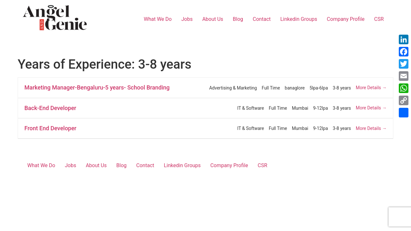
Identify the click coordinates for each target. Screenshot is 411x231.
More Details (371, 87)
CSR (379, 19)
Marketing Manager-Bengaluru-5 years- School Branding (97, 87)
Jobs (187, 19)
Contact (262, 19)
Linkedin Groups (298, 19)
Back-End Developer (50, 108)
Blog (238, 19)
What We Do (158, 19)
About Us (212, 19)
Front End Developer (50, 128)
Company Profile (345, 19)
